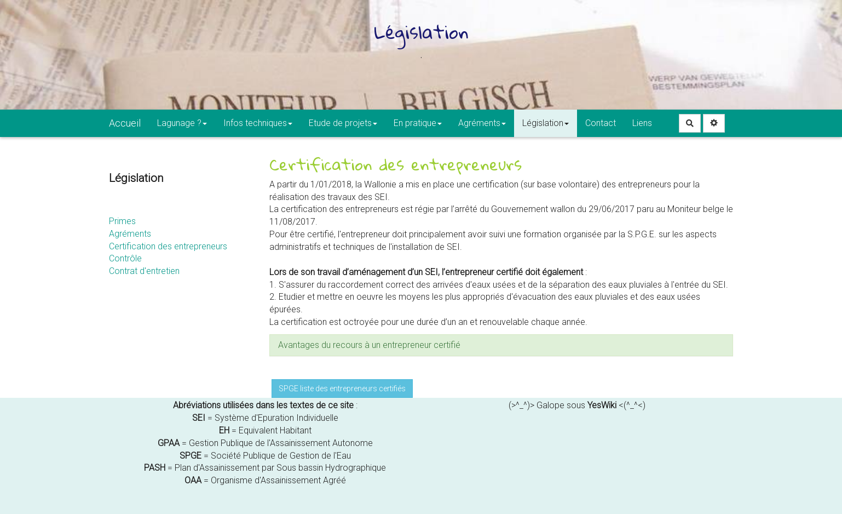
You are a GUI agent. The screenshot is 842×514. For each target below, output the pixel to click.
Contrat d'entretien (144, 271)
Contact (600, 123)
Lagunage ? (182, 123)
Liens (642, 123)
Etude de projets (343, 123)
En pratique (418, 123)
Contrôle (125, 258)
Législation (545, 123)
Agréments (482, 123)
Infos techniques (257, 123)
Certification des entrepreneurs (168, 246)
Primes (122, 221)
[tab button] (501, 345)
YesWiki (601, 405)
